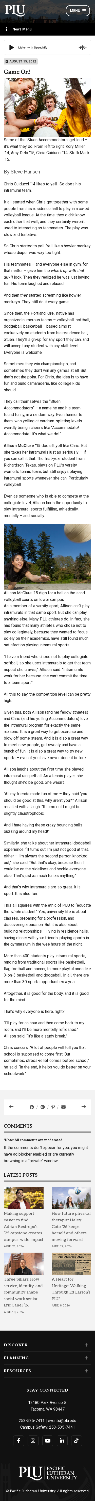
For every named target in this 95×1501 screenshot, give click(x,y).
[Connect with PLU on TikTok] (76, 1440)
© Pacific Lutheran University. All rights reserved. (47, 1491)
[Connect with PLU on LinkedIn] (62, 1440)
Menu (78, 11)
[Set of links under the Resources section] (85, 1371)
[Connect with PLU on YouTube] (47, 1440)
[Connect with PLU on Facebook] (18, 1440)
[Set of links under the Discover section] (85, 1345)
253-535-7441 (62, 1427)
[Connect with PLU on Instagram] (33, 1440)
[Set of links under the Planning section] (85, 1358)
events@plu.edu (62, 1420)
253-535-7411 (32, 1420)
